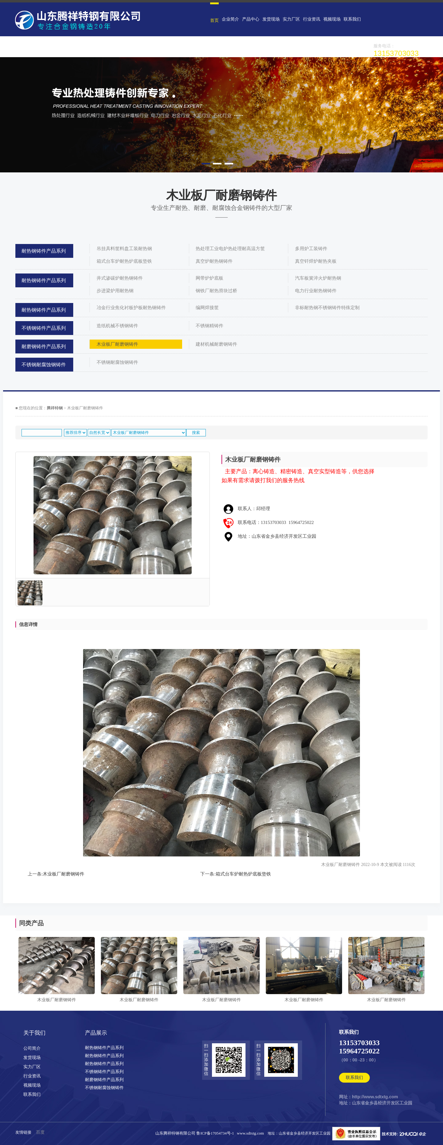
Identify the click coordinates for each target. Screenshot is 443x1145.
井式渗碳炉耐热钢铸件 (120, 278)
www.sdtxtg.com (250, 1133)
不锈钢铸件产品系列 (44, 328)
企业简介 (230, 19)
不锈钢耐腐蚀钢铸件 (44, 364)
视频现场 (332, 19)
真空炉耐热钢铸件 (214, 261)
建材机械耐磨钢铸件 (216, 344)
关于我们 (34, 1033)
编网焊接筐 (207, 307)
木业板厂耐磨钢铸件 (117, 344)
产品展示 (96, 1033)
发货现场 (271, 19)
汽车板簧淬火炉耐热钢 (318, 278)
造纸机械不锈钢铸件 (117, 325)
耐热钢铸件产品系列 (44, 251)
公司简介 (32, 1048)
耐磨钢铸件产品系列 (44, 346)
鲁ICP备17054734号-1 (216, 1133)
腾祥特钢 (55, 408)
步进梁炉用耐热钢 (115, 290)
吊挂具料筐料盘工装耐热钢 (124, 248)
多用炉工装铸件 (311, 248)
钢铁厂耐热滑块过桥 (216, 290)
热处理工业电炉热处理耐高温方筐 (230, 248)
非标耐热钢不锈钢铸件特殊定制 (327, 307)
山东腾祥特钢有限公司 (175, 1133)
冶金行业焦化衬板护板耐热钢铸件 (131, 307)
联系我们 (352, 19)
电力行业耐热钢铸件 (316, 290)
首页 (214, 20)
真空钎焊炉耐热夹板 (316, 261)
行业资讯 (311, 19)
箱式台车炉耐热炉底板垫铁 (124, 261)
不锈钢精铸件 (209, 325)
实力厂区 (291, 19)
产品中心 (250, 19)
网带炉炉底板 (209, 278)
